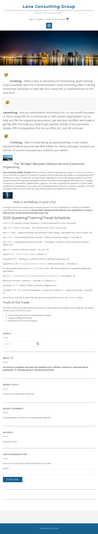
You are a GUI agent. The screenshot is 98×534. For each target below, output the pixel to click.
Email (6, 468)
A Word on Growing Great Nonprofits (18, 394)
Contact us (7, 223)
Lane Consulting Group (49, 6)
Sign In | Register (36, 19)
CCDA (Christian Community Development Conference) (35, 276)
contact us (72, 297)
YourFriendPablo (10, 417)
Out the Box (53, 528)
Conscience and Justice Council (32, 263)
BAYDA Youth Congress (26, 254)
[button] (49, 25)
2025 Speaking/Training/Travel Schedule (36, 218)
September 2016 (10, 441)
